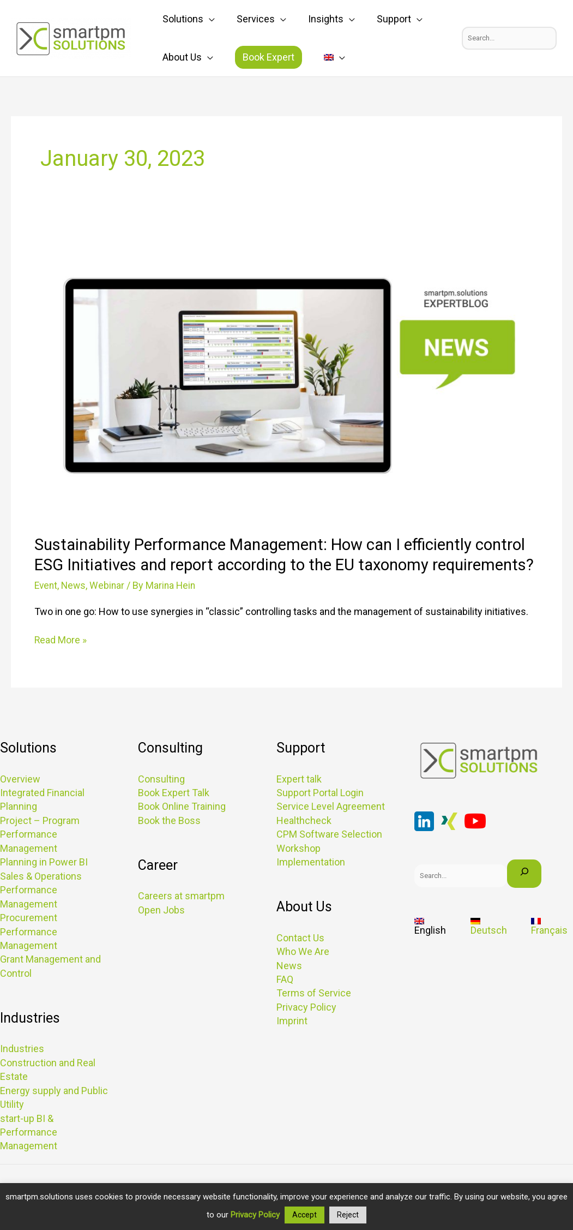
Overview (20, 798)
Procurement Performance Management (28, 949)
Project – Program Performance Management (40, 853)
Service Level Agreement (330, 826)
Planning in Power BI (44, 881)
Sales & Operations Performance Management (41, 908)
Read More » (60, 659)
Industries (22, 1066)
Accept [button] (304, 1214)
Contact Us (300, 956)
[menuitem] (307, 57)
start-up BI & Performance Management (28, 1149)
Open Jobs (161, 929)
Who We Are (302, 970)
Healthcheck (303, 840)
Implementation (310, 881)
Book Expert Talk (173, 812)
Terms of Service (313, 1011)
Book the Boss (169, 840)
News (75, 605)
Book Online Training (182, 826)
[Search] (524, 893)
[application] (203, 19)
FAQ (284, 998)
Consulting (161, 798)
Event (46, 605)
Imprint (291, 1038)
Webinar (110, 605)
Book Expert (252, 57)
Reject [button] (348, 1214)
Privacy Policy (306, 1025)
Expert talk (299, 798)
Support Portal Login (320, 812)
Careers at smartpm (181, 915)
